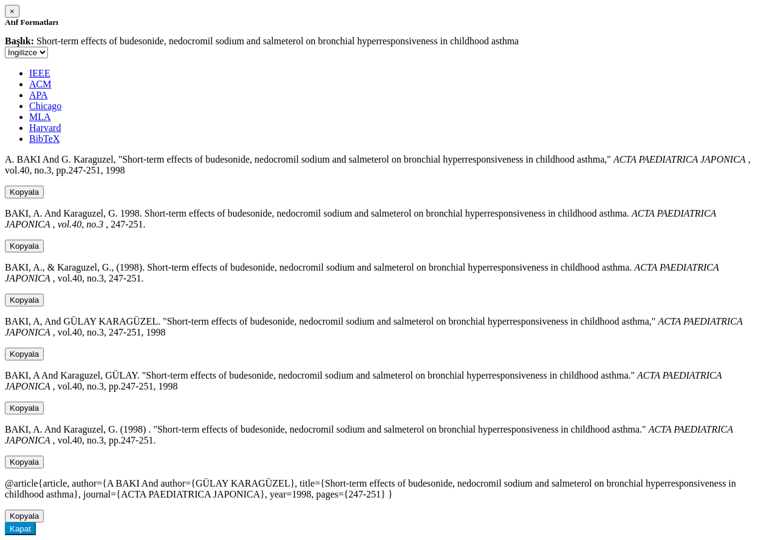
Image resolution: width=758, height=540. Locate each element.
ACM (40, 84)
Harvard (45, 128)
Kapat (20, 528)
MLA (40, 117)
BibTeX (44, 138)
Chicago (45, 106)
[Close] (12, 11)
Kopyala (24, 192)
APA (38, 95)
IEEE (39, 73)
